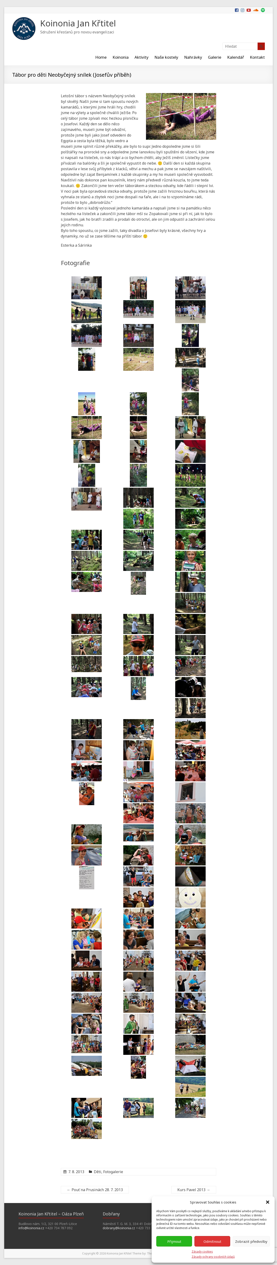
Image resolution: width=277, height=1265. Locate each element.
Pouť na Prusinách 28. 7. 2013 (95, 1189)
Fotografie (76, 263)
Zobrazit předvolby (251, 1241)
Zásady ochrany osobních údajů (213, 1257)
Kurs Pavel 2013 (193, 1189)
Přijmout (174, 1241)
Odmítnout (212, 1241)
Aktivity (142, 57)
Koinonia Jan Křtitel (78, 23)
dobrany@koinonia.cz (119, 1228)
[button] (267, 1202)
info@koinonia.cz (31, 1228)
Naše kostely (166, 57)
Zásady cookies (202, 1252)
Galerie (214, 57)
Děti (97, 1171)
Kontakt (257, 57)
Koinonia (121, 57)
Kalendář (235, 57)
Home (101, 57)
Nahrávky (193, 57)
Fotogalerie (113, 1171)
